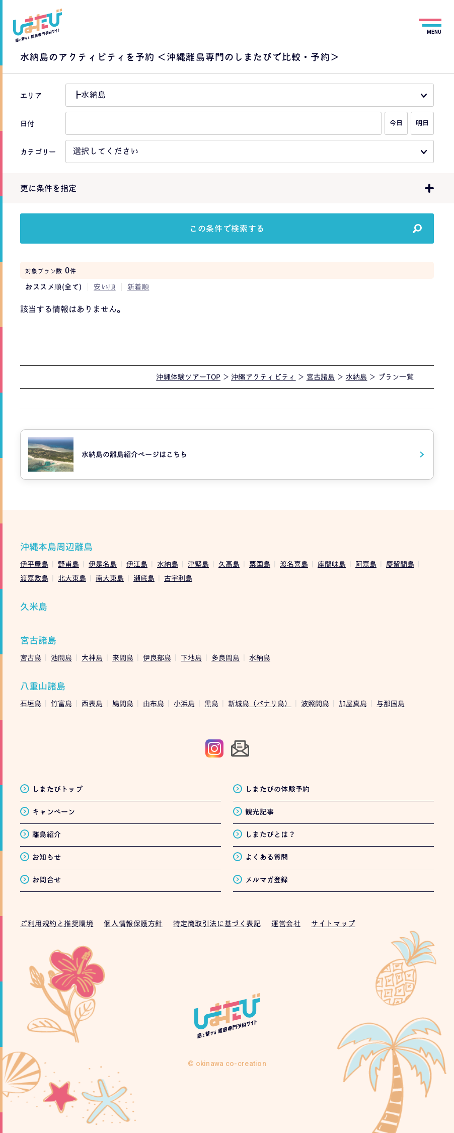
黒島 (211, 703)
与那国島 (390, 703)
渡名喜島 (294, 564)
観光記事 (259, 811)
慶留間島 (400, 564)
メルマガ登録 (266, 879)
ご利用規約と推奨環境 (57, 923)
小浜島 (184, 703)
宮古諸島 (38, 640)
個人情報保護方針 (133, 923)
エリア (31, 95)
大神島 (92, 657)
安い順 (105, 286)
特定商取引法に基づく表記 (217, 923)
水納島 (167, 564)
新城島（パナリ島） (259, 703)
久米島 (33, 606)
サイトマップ (333, 923)
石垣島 (30, 703)
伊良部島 (157, 657)
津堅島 (198, 564)
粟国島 (259, 564)
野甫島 (68, 564)
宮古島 (30, 657)
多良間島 (225, 657)
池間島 (61, 657)
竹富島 (61, 703)
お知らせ (46, 857)
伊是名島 (103, 564)
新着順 (138, 286)
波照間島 (315, 703)
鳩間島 (122, 703)
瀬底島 (144, 578)
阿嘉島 (365, 564)
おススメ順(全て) (53, 286)
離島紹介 (46, 834)
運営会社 (285, 923)
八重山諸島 (42, 686)
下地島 (191, 657)
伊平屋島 (34, 564)
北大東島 (72, 578)
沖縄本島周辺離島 (56, 547)
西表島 (92, 703)
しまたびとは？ (270, 834)
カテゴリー (38, 152)
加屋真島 (353, 703)
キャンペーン (53, 811)
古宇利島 (178, 578)
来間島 (122, 657)
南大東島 (110, 578)
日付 (27, 123)
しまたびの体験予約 (277, 789)
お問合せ (46, 879)
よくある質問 (266, 857)
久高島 (229, 564)
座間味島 (332, 564)
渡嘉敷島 (34, 578)
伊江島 (136, 564)
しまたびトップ (57, 789)
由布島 (153, 703)
